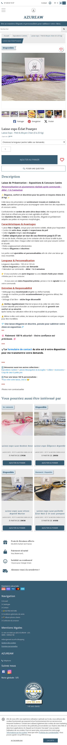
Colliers (50, 370)
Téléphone (6, 661)
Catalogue (5, 604)
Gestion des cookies (8, 643)
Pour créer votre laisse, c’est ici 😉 (15, 379)
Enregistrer (34, 121)
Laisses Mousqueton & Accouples (32, 370)
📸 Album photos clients (10, 617)
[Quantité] (6, 149)
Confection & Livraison (10, 621)
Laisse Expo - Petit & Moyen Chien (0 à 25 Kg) (22, 132)
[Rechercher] (64, 29)
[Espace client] (50, 3)
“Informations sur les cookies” (16, 732)
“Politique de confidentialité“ (49, 732)
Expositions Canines (20, 36)
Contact (44, 3)
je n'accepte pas (16, 740)
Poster (49, 121)
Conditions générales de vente (12, 614)
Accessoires (59, 370)
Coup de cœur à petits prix (11, 372)
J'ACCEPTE (50, 740)
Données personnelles (9, 646)
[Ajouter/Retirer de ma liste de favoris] (62, 159)
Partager (18, 121)
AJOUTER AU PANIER (29, 159)
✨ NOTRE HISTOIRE (9, 611)
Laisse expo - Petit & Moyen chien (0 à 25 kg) (46, 36)
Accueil (6, 36)
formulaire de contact (19, 349)
